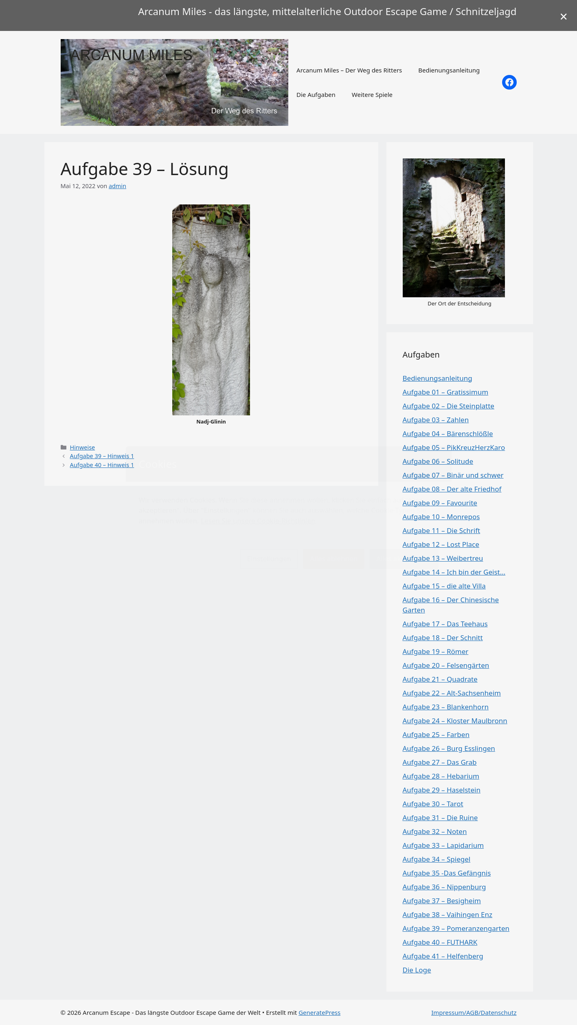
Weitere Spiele (372, 94)
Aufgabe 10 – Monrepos (441, 516)
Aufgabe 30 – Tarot (433, 803)
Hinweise (82, 447)
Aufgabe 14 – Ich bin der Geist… (454, 572)
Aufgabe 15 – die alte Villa (444, 585)
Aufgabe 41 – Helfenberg (443, 956)
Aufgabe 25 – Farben (436, 734)
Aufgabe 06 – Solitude (438, 461)
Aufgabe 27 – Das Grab (440, 762)
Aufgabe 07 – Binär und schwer (453, 475)
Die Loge (417, 970)
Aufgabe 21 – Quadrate (440, 679)
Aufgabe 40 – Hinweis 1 (102, 465)
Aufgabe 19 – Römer (436, 651)
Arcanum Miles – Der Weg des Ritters (349, 70)
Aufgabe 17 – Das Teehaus (445, 623)
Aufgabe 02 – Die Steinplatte (448, 405)
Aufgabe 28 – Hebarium (441, 776)
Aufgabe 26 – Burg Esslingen (449, 748)
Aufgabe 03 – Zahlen (436, 419)
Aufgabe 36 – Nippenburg (444, 886)
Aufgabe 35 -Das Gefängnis (447, 873)
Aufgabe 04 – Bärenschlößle (448, 433)
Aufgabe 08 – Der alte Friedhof (452, 489)
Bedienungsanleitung (449, 70)
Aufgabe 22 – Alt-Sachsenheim (452, 693)
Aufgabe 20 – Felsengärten (446, 665)
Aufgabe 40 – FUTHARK (440, 942)
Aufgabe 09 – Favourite (440, 502)
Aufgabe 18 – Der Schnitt (443, 637)
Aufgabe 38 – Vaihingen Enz (448, 914)
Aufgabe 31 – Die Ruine (440, 817)
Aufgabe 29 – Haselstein (441, 790)
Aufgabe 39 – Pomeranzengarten (456, 928)
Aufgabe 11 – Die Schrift (441, 530)
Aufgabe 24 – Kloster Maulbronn (455, 720)
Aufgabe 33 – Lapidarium (443, 845)
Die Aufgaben (316, 94)
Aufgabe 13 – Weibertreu (443, 558)
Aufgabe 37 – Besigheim (442, 900)
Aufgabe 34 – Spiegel (437, 859)
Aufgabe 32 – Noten (435, 831)
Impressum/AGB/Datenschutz (473, 1012)
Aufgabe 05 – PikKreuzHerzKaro (454, 447)
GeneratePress (319, 1012)
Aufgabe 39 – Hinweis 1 (102, 456)
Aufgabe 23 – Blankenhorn (446, 706)
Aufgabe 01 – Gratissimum (446, 392)
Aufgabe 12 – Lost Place (441, 544)
